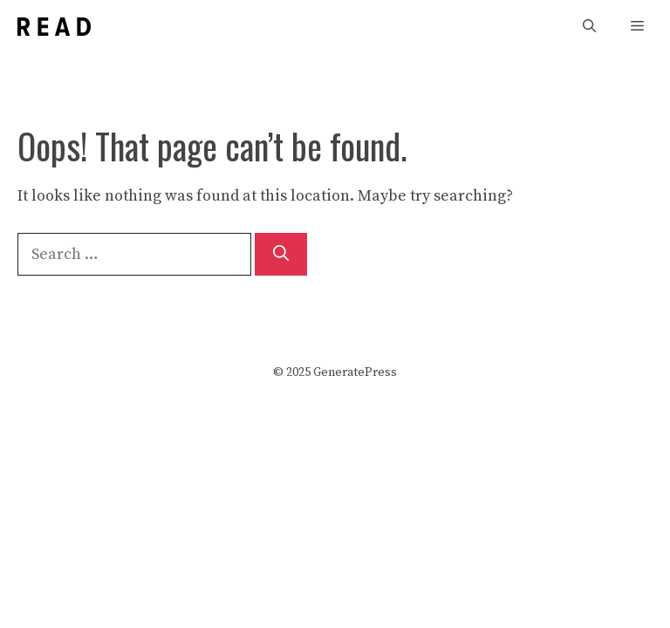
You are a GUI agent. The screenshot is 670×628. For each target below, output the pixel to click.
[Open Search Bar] (589, 26)
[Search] (281, 254)
